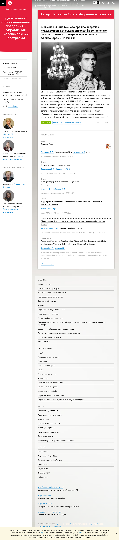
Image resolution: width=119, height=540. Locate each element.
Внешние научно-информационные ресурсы (56, 440)
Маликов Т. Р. (46, 189)
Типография (42, 464)
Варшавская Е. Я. (47, 169)
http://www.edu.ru (45, 503)
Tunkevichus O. (47, 248)
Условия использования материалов (83, 524)
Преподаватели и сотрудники (50, 297)
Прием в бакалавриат (46, 365)
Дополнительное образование (50, 382)
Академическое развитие (48, 432)
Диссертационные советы (49, 423)
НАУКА (41, 406)
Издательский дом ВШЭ (47, 456)
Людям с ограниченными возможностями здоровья (59, 333)
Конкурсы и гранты (45, 436)
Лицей (40, 353)
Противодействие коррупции (50, 318)
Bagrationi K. (60, 248)
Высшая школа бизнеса (16, 9)
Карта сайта (58, 526)
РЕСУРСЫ (42, 447)
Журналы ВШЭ (44, 473)
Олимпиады (42, 361)
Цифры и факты (44, 284)
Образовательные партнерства (51, 395)
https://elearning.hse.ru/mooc (50, 512)
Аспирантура (43, 378)
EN (98, 3)
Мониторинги (43, 419)
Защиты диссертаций (46, 427)
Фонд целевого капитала (48, 314)
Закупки (41, 305)
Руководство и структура (48, 288)
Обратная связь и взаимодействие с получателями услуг (61, 399)
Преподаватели (9, 67)
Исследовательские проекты (50, 415)
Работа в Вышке (44, 341)
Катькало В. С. (79, 152)
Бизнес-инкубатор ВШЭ (47, 391)
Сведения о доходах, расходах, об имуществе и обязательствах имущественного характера (72, 323)
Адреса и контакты (62, 524)
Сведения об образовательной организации (56, 329)
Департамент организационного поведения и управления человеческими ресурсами (16, 28)
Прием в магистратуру (47, 374)
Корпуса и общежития (47, 301)
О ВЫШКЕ (42, 280)
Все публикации (47, 264)
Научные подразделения (48, 410)
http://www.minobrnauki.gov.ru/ (50, 487)
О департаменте (10, 63)
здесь (43, 533)
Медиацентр (43, 468)
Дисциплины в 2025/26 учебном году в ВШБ (12, 73)
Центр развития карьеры (48, 386)
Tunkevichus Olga (48, 208)
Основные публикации (12, 79)
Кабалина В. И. (59, 189)
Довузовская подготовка (48, 357)
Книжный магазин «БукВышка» (50, 460)
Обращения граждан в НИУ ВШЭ (51, 309)
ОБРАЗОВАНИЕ (45, 348)
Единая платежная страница (49, 337)
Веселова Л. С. (47, 152)
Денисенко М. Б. (62, 169)
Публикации (47, 135)
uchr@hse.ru (13, 106)
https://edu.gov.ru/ (45, 495)
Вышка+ (41, 369)
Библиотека (42, 451)
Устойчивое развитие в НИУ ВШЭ (52, 292)
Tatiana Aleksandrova (49, 228)
